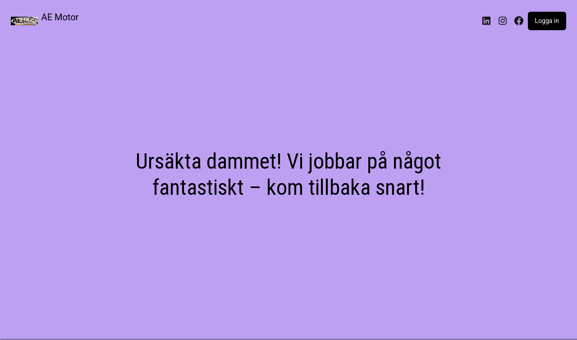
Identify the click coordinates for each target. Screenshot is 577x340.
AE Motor (60, 17)
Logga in (547, 20)
